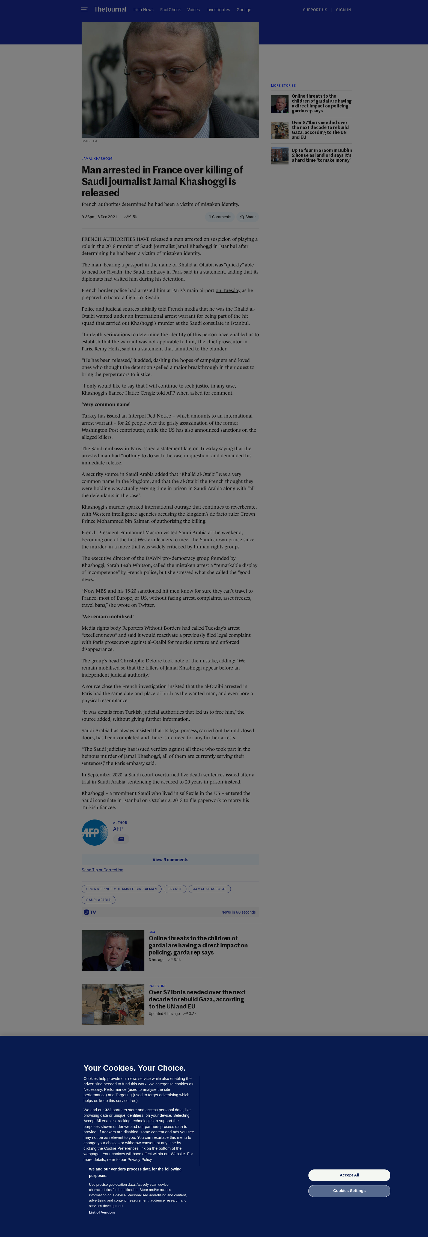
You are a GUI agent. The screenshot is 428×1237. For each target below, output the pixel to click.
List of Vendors (102, 1212)
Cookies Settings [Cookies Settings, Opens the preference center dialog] (349, 1191)
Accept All (349, 1175)
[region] (214, 1136)
